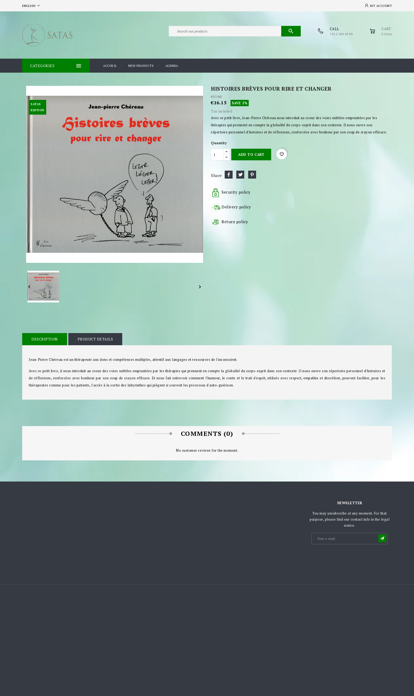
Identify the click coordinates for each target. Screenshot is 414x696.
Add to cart (251, 154)
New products (141, 66)
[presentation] (352, 558)
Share (229, 175)
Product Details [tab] (95, 339)
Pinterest (252, 175)
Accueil (110, 66)
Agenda (171, 66)
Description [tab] (44, 339)
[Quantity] (217, 154)
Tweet (240, 175)
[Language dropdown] (31, 6)
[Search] (235, 31)
